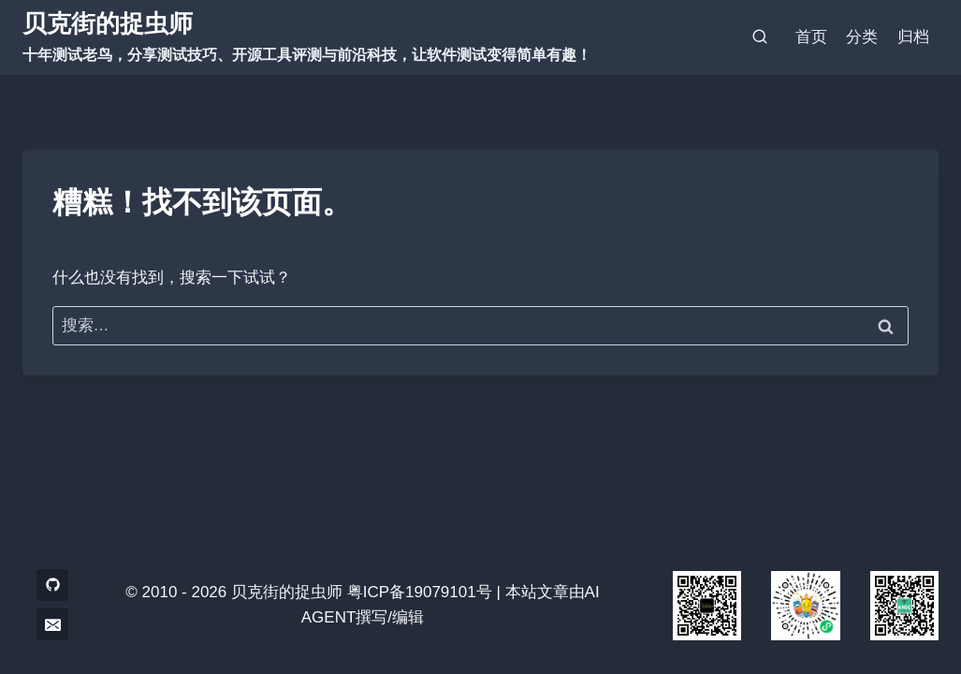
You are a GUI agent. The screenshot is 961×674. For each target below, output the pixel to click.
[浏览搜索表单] (760, 37)
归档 (913, 37)
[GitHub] (52, 585)
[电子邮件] (52, 624)
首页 (811, 37)
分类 (862, 37)
